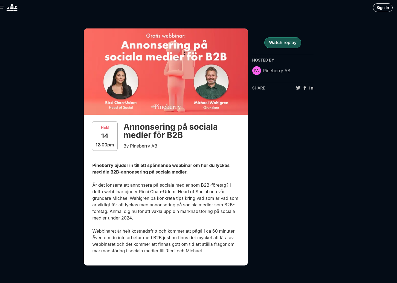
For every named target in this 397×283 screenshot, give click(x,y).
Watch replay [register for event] (283, 42)
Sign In (382, 7)
